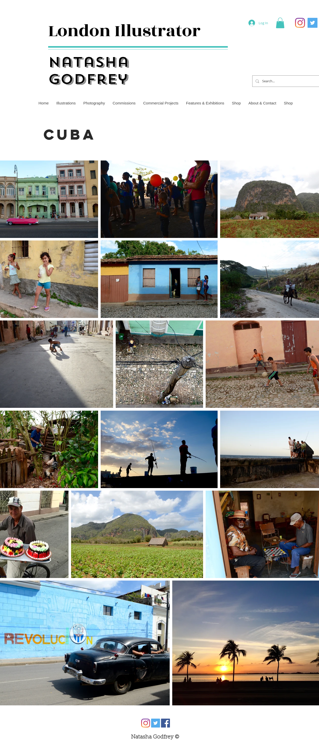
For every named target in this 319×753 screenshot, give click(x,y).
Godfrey (88, 79)
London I (84, 31)
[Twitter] (312, 23)
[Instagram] (300, 23)
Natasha (88, 62)
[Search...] (290, 81)
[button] (280, 23)
